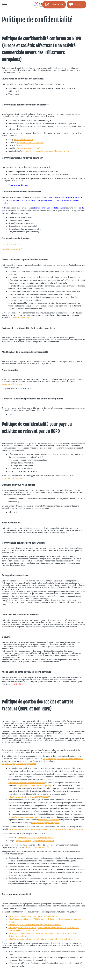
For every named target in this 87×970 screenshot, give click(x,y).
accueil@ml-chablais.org (19, 317)
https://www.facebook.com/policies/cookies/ (26, 782)
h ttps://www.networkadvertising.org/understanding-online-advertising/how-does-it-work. (46, 829)
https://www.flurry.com (23, 139)
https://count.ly (22, 145)
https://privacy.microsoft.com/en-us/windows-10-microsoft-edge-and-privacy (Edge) (43, 939)
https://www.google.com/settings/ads (25, 817)
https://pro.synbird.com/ (12, 249)
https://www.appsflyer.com (28, 148)
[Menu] (4, 4)
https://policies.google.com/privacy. (45, 822)
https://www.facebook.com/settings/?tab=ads (36, 838)
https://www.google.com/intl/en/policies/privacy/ (63, 758)
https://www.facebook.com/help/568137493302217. (29, 797)
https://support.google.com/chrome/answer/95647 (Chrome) (33, 916)
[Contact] (76, 4)
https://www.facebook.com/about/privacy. (34, 785)
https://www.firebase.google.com (30, 142)
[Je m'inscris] (54, 4)
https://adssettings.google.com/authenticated (35, 841)
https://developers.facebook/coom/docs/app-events (47, 151)
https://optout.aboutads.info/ (37, 847)
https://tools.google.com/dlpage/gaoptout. (19, 763)
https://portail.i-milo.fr (11, 244)
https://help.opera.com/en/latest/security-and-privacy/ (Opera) (34, 925)
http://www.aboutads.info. (48, 820)
